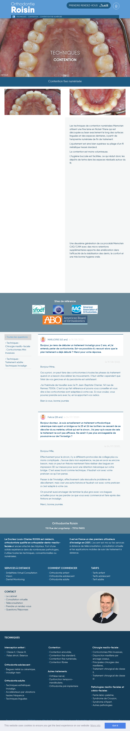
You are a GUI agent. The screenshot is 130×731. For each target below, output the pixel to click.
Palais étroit (12, 655)
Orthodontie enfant (59, 572)
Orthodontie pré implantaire (63, 686)
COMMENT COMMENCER (62, 568)
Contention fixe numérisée (51, 17)
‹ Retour (4, 75)
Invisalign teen (13, 672)
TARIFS (95, 568)
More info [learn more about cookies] (95, 725)
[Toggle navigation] (116, 11)
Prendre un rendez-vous (18, 606)
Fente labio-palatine (103, 695)
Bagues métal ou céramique (20, 669)
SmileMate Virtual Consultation (21, 572)
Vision (9, 576)
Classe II (11, 652)
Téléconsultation (14, 602)
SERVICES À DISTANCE (17, 568)
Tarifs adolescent (101, 576)
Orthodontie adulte (59, 579)
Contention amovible (60, 652)
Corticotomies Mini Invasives (107, 652)
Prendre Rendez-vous (88, 5)
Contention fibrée (58, 662)
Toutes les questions (17, 337)
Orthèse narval (56, 676)
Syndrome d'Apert (102, 701)
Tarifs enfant (99, 572)
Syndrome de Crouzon (104, 698)
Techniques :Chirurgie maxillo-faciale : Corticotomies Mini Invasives (17, 347)
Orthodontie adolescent (62, 576)
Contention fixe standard (62, 655)
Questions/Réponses (17, 609)
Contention (33, 17)
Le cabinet (11, 596)
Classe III (21, 652)
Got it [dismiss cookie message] (115, 725)
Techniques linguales (16, 698)
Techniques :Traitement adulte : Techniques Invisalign (16, 362)
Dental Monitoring (15, 579)
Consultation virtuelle (17, 599)
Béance (24, 655)
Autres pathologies (102, 705)
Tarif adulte (98, 579)
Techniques (21, 17)
